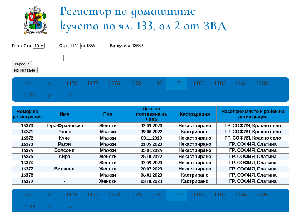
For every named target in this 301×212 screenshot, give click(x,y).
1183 (220, 83)
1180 (156, 83)
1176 (72, 83)
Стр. (64, 45)
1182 (199, 83)
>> (70, 95)
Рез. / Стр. (22, 45)
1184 (241, 83)
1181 (177, 83)
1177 (93, 83)
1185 (262, 83)
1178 (114, 83)
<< (28, 83)
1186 (29, 95)
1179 (135, 83)
